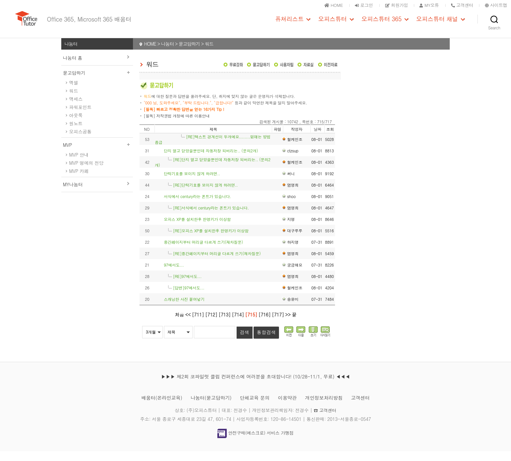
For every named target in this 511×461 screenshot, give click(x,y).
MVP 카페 (79, 180)
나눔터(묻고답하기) (208, 407)
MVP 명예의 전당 (86, 172)
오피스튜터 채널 (437, 23)
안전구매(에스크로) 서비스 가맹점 (255, 442)
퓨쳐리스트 (289, 23)
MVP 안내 (79, 164)
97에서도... (174, 274)
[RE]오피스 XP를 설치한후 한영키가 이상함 (211, 240)
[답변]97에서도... (188, 297)
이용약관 (290, 407)
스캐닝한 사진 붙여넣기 (184, 309)
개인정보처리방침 (329, 407)
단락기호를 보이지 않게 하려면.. (192, 183)
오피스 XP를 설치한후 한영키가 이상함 (197, 229)
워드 (73, 100)
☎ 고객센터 (325, 420)
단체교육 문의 (255, 407)
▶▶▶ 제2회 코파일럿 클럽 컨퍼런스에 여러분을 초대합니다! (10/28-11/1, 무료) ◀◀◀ (255, 386)
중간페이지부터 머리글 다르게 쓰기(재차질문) (203, 251)
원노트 (75, 133)
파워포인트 (80, 117)
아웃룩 (75, 125)
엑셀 (73, 92)
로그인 (355, 5)
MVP (97, 154)
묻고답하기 (97, 82)
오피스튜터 (332, 23)
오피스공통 (80, 141)
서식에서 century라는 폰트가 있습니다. (197, 206)
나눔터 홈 (72, 67)
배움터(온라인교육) (155, 407)
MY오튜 (425, 5)
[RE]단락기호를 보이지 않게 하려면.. (205, 194)
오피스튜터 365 (381, 23)
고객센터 (368, 407)
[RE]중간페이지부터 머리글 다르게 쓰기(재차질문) (217, 263)
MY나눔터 (72, 194)
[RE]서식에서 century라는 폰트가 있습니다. (211, 217)
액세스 (75, 108)
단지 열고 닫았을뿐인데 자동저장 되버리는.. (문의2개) (211, 160)
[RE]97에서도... (187, 286)
